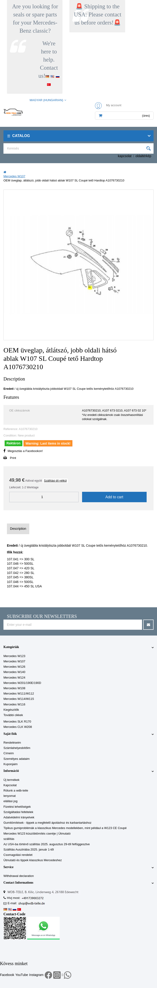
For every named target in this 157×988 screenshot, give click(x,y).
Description (18, 528)
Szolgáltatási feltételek (18, 812)
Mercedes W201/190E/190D (22, 683)
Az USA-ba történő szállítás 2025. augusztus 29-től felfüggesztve (46, 844)
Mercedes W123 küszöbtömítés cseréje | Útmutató (37, 833)
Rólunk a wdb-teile (15, 790)
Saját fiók (10, 734)
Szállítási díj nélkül (55, 480)
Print (13, 458)
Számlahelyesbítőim (16, 748)
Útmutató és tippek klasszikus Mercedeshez (32, 860)
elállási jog (10, 801)
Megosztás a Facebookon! (25, 451)
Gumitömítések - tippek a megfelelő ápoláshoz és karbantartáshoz (47, 822)
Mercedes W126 (14, 666)
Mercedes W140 (14, 672)
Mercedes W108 (14, 688)
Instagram (36, 975)
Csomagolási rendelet (18, 855)
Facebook (7, 975)
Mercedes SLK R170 (17, 721)
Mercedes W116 (14, 704)
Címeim (8, 753)
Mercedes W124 (14, 677)
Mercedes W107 (14, 661)
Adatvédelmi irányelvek (18, 817)
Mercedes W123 (14, 656)
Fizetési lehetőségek (17, 806)
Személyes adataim (16, 758)
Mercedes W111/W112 (18, 693)
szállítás (8, 839)
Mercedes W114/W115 (18, 699)
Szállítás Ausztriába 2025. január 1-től (28, 849)
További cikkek (13, 715)
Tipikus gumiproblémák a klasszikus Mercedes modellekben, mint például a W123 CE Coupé (65, 828)
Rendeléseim (12, 742)
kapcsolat (124, 156)
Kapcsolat (10, 785)
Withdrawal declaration (18, 876)
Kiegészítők (11, 709)
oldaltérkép (143, 156)
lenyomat (9, 796)
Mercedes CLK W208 (17, 727)
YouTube (21, 975)
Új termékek (11, 780)
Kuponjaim (10, 764)
